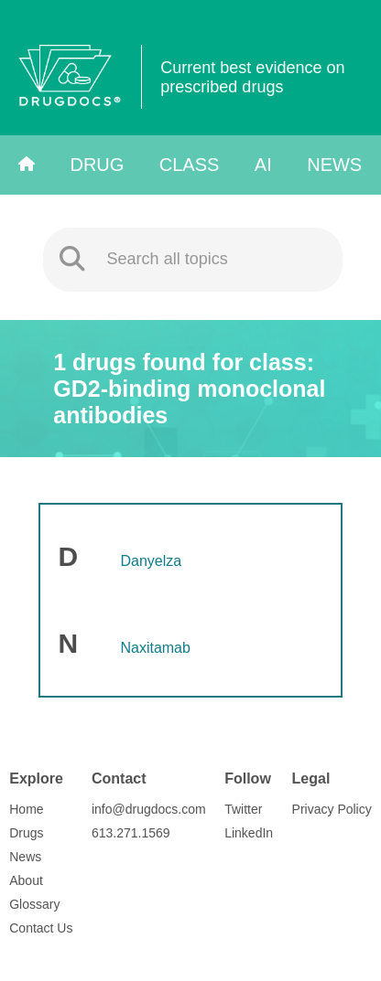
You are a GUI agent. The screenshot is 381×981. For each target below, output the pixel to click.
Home (26, 809)
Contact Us (40, 928)
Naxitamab (155, 648)
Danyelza (150, 561)
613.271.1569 (131, 833)
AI (263, 165)
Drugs (26, 833)
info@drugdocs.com (149, 809)
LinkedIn (248, 833)
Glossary (34, 904)
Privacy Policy (332, 809)
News (334, 165)
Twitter (243, 809)
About (26, 880)
